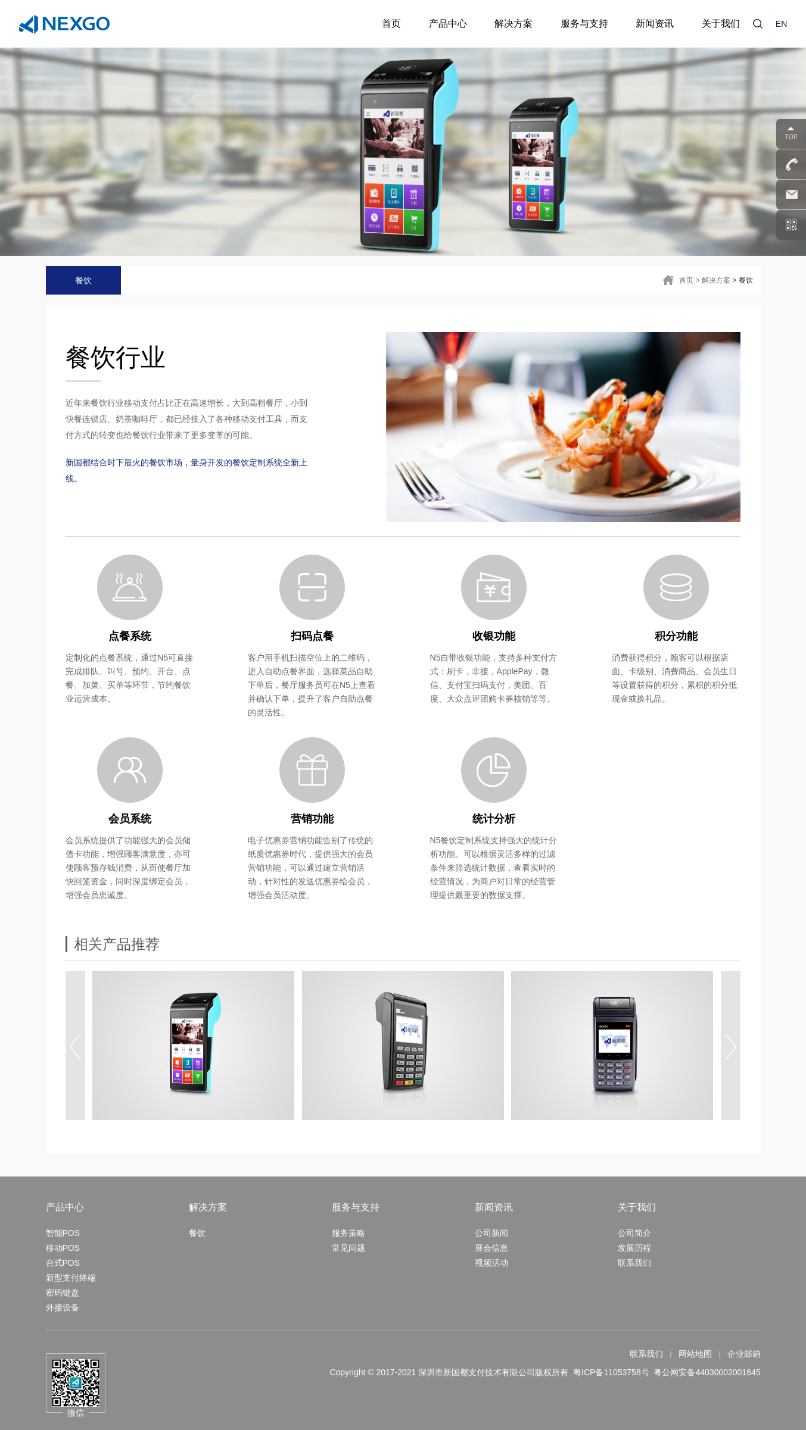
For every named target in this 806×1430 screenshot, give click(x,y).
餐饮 (83, 280)
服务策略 (348, 1233)
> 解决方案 (713, 280)
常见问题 (348, 1248)
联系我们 (634, 1263)
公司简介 (634, 1233)
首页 (686, 280)
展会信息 (491, 1248)
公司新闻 (491, 1233)
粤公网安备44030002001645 (706, 1372)
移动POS (63, 1248)
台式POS (63, 1263)
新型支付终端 (71, 1277)
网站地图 (695, 1354)
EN (781, 24)
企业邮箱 (744, 1354)
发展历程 (634, 1248)
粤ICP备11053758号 (611, 1372)
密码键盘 (62, 1292)
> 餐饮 (742, 280)
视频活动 (491, 1263)
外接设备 (62, 1307)
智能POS (63, 1233)
